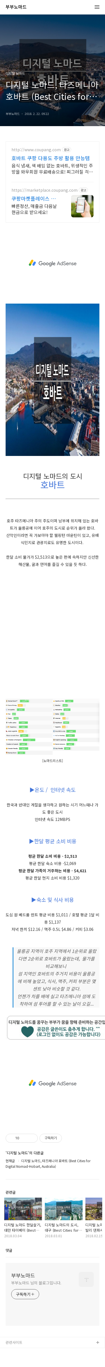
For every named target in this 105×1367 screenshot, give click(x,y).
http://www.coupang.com (36, 149)
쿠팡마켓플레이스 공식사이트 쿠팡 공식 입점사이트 (35, 198)
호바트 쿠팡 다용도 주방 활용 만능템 (50, 158)
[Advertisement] (52, 263)
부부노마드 (16, 7)
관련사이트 (14, 1342)
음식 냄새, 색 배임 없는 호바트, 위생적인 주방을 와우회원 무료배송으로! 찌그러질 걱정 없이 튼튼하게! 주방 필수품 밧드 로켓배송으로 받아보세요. (52, 168)
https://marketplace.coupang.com (44, 190)
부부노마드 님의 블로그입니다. (36, 1283)
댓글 (9, 1250)
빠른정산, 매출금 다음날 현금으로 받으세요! (34, 209)
